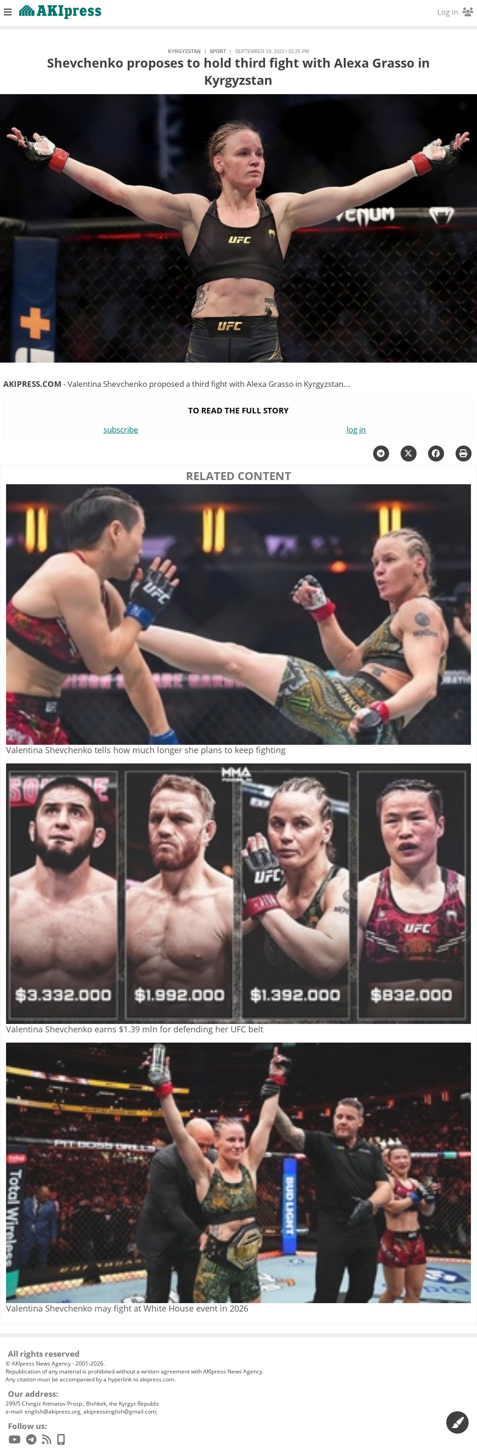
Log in (455, 12)
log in (356, 429)
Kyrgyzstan (184, 51)
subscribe (120, 429)
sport (218, 51)
